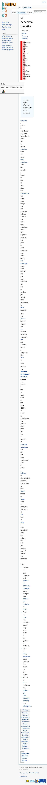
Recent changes (7, 25)
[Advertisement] (36, 46)
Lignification (24, 737)
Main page (5, 22)
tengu (22, 499)
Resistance (25, 748)
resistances (24, 193)
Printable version (7, 43)
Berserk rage (25, 717)
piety (22, 522)
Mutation (25, 746)
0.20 (24, 609)
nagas (22, 491)
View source (21, 12)
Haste (25, 730)
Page (21, 7)
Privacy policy (24, 773)
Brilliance (25, 719)
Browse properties (7, 49)
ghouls (22, 319)
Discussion (27, 7)
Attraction (25, 715)
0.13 (24, 682)
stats (22, 358)
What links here (7, 36)
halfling (23, 473)
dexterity (26, 701)
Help (3, 29)
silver (22, 308)
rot (21, 329)
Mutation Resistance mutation (24, 374)
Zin (21, 514)
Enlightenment (25, 726)
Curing (25, 724)
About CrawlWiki (34, 773)
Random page (6, 27)
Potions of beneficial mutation (25, 36)
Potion (24, 760)
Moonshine (25, 742)
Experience (25, 728)
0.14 (24, 654)
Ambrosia (25, 713)
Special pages (6, 40)
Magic (25, 739)
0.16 (24, 617)
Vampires (26, 656)
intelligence (27, 706)
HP (21, 340)
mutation (23, 149)
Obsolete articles (25, 757)
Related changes (7, 38)
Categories (25, 753)
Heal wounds (25, 733)
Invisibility (25, 735)
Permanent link (6, 45)
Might (25, 744)
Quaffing (23, 120)
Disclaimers (23, 776)
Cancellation (25, 722)
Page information (7, 47)
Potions (25, 710)
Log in (44, 2)
